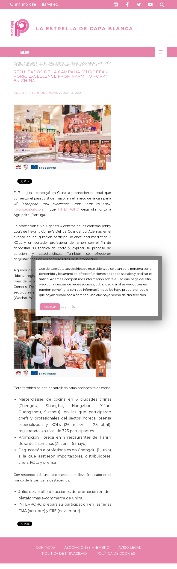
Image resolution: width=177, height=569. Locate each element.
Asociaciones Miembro (86, 548)
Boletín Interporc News (36, 92)
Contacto (45, 548)
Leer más (68, 306)
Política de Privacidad (64, 553)
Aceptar (50, 306)
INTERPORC (68, 209)
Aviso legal (129, 548)
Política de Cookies (115, 553)
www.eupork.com (30, 209)
